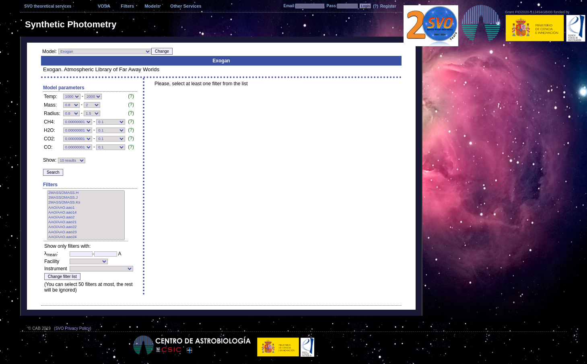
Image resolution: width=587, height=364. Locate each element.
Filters (127, 6)
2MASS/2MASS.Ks (85, 202)
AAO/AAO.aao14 (85, 212)
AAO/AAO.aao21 (85, 222)
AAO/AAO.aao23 (85, 232)
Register (388, 6)
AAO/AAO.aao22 (85, 227)
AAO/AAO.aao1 (85, 208)
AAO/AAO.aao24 (85, 237)
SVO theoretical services (47, 6)
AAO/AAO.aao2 (85, 217)
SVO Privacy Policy (72, 328)
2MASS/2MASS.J (85, 197)
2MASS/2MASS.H (85, 193)
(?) (375, 6)
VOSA (104, 6)
